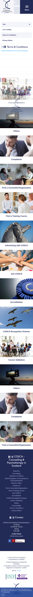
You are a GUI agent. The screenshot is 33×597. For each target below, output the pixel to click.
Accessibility (6, 29)
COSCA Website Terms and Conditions (14, 51)
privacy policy (7, 592)
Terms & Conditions (9, 35)
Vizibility (18, 570)
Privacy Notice (7, 40)
